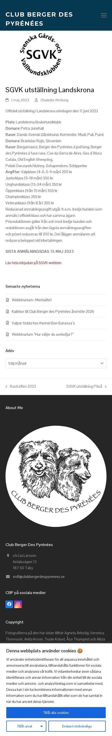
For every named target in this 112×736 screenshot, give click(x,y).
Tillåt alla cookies (56, 712)
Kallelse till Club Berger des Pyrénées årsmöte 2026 (53, 311)
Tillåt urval (24, 726)
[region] (56, 689)
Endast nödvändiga (77, 726)
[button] (103, 15)
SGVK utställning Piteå (86, 387)
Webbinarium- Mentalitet (32, 300)
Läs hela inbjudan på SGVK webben (34, 262)
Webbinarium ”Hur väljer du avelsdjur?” (43, 334)
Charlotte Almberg (54, 100)
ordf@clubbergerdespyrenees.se (39, 576)
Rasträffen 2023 (21, 387)
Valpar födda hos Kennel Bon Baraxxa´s (43, 323)
